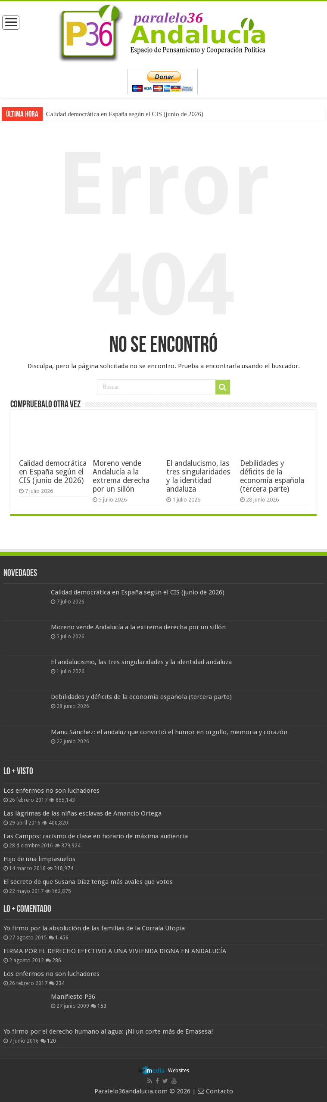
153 (101, 1006)
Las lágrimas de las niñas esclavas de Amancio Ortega (82, 813)
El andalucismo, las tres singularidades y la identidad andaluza (198, 476)
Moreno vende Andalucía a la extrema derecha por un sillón (121, 476)
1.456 (62, 938)
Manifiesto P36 (73, 996)
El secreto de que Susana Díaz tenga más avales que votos (88, 882)
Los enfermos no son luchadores (51, 790)
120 (51, 1041)
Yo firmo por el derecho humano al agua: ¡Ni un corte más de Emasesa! (108, 1031)
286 (56, 960)
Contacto (215, 1091)
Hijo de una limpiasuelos (39, 859)
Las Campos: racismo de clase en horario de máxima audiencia (95, 836)
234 (60, 983)
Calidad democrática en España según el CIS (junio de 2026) (124, 114)
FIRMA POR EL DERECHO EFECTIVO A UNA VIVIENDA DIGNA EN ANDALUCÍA (114, 951)
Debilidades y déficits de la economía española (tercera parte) (272, 476)
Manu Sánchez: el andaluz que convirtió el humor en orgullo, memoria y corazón (169, 732)
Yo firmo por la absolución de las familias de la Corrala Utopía (94, 928)
